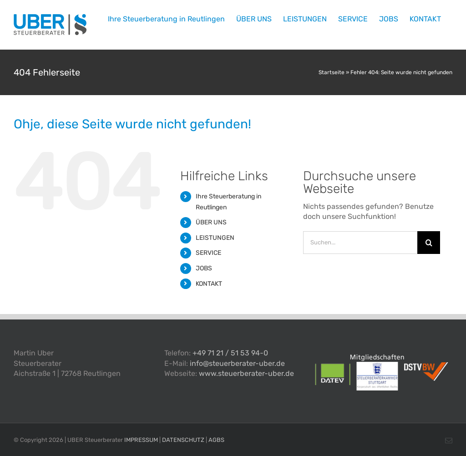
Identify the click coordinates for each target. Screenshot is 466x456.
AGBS (216, 439)
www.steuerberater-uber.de (246, 373)
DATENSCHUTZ (183, 439)
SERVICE (208, 253)
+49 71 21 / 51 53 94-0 (230, 353)
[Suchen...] (360, 242)
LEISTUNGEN (215, 238)
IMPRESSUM (141, 439)
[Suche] (428, 242)
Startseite (331, 72)
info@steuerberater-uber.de (237, 363)
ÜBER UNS (211, 222)
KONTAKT (209, 284)
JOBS (204, 268)
